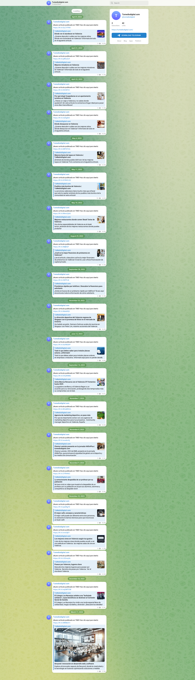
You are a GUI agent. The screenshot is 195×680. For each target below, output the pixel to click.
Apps (131, 41)
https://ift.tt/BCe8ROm (62, 409)
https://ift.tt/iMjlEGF (61, 247)
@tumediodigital (128, 17)
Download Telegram (129, 35)
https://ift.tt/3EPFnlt (61, 280)
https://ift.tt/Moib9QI (61, 311)
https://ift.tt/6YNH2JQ (62, 180)
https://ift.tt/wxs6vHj (61, 440)
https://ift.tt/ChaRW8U (62, 376)
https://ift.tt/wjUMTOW (62, 589)
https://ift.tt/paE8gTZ (61, 507)
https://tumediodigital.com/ (122, 30)
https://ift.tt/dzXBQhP (62, 345)
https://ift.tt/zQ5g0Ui (61, 118)
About (119, 41)
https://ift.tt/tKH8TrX (61, 90)
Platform (138, 41)
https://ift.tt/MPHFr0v (61, 149)
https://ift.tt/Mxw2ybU (62, 213)
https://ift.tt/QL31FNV (62, 28)
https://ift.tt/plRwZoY (61, 59)
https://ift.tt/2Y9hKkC (61, 474)
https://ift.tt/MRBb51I (61, 623)
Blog (125, 41)
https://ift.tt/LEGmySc (62, 558)
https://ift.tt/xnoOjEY (61, 533)
